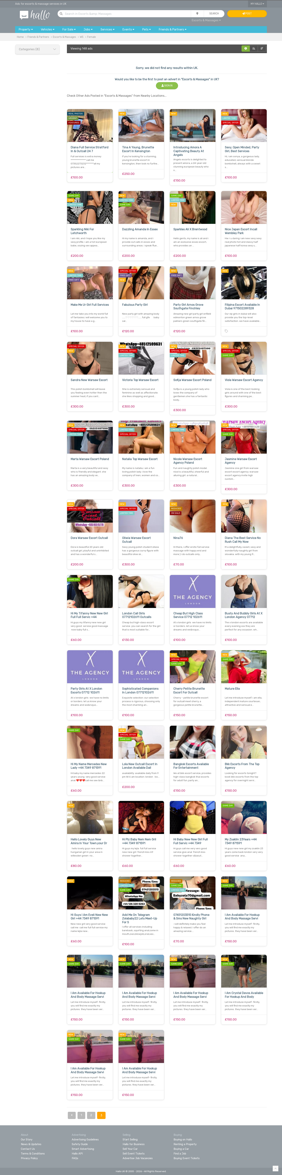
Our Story (26, 1139)
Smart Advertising (83, 1149)
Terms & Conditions (33, 1153)
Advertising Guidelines (85, 1139)
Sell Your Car (130, 1149)
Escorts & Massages (206, 20)
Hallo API (77, 1153)
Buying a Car (181, 1149)
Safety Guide (80, 1144)
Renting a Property (185, 1144)
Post (247, 13)
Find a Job (180, 1153)
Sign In (167, 85)
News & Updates (31, 1144)
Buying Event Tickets (187, 1158)
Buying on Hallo (183, 1139)
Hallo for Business (134, 1144)
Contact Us (28, 1149)
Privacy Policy (29, 1158)
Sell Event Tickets (134, 1153)
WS (81, 37)
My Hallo (257, 3)
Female (91, 37)
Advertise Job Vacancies (138, 1158)
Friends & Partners (38, 37)
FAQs (75, 1158)
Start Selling (130, 1139)
